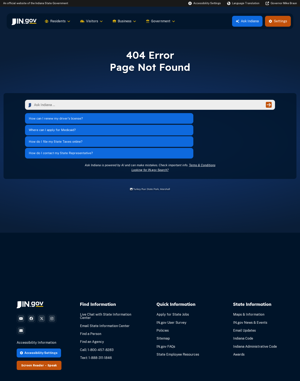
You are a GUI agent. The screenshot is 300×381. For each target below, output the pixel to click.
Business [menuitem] (124, 21)
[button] (204, 3)
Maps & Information (248, 287)
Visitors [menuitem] (91, 21)
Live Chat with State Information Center (105, 288)
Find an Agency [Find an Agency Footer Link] (92, 314)
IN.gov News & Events (250, 294)
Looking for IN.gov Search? (150, 142)
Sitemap (163, 310)
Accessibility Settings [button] (39, 328)
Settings (278, 21)
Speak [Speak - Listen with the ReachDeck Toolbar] (52, 341)
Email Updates (244, 302)
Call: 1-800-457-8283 (97, 322)
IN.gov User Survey (171, 294)
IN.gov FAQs (165, 318)
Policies (162, 302)
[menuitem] (24, 21)
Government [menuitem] (160, 21)
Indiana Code (243, 310)
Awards (239, 326)
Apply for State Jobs (172, 287)
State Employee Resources (177, 326)
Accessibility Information (36, 318)
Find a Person (90, 306)
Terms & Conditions (202, 137)
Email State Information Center (105, 298)
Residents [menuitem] (57, 21)
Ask (247, 21)
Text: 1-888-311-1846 (96, 330)
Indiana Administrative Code (255, 318)
